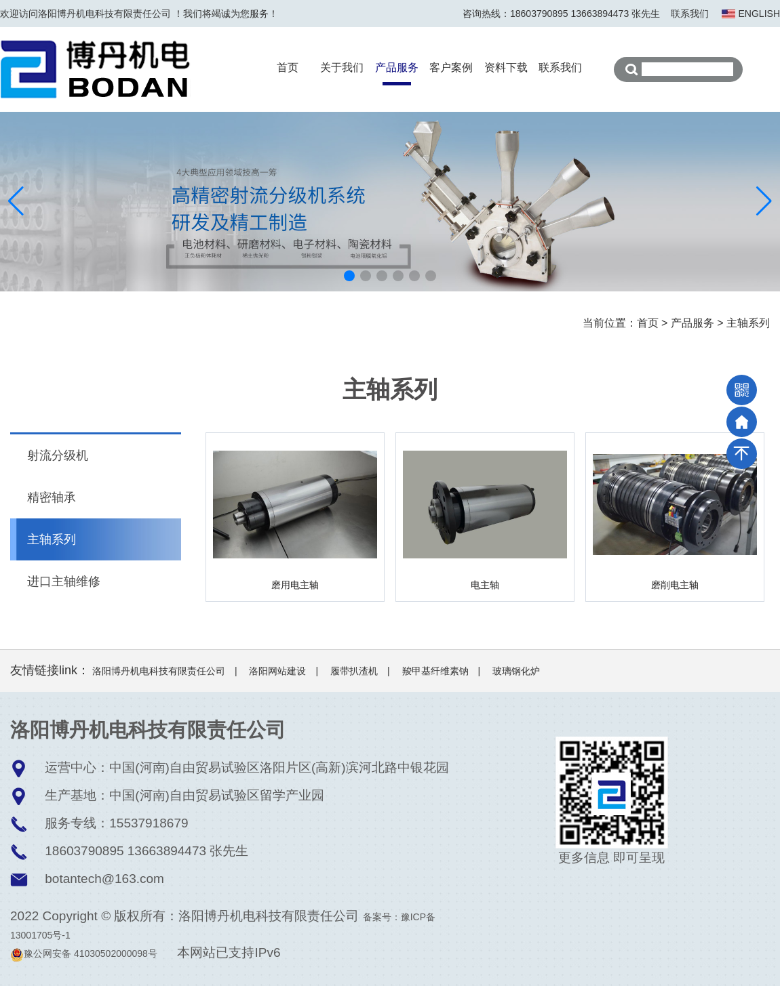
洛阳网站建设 (277, 670)
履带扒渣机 (354, 670)
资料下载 (506, 67)
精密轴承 (51, 497)
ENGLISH (759, 13)
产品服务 (396, 67)
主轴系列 (748, 323)
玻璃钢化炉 (516, 670)
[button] (349, 275)
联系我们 (690, 13)
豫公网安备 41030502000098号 (83, 953)
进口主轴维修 (63, 581)
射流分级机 (57, 455)
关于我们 (342, 67)
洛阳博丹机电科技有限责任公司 (158, 670)
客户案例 (451, 67)
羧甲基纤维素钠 (435, 670)
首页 (287, 67)
